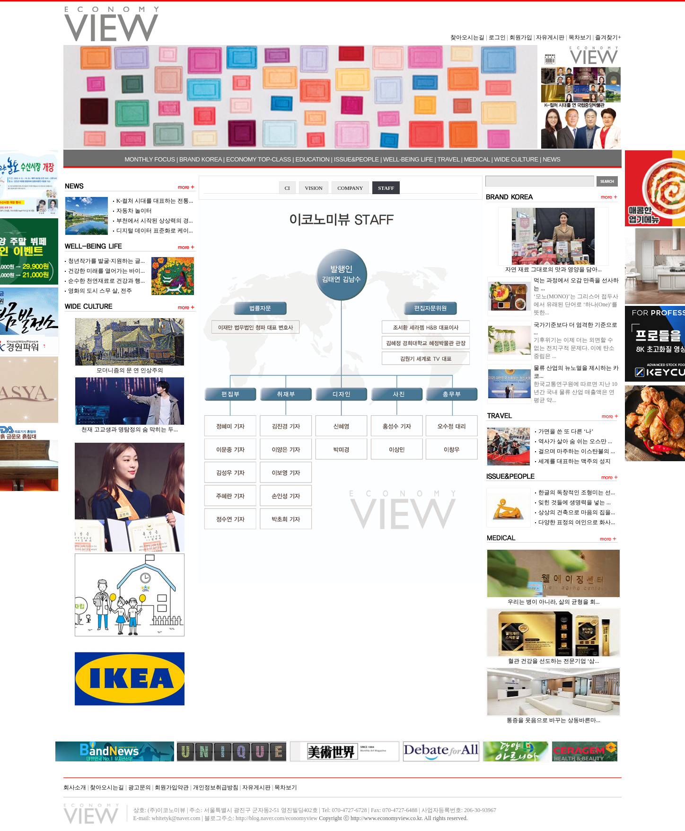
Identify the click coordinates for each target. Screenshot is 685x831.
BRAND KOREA (200, 159)
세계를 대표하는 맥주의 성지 (574, 461)
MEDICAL (477, 159)
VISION (313, 188)
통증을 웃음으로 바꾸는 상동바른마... (553, 720)
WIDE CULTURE (516, 159)
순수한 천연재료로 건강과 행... (106, 280)
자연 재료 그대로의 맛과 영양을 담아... (553, 269)
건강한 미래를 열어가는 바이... (106, 271)
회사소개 (74, 787)
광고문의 (139, 787)
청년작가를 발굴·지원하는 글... (106, 261)
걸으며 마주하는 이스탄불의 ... (576, 451)
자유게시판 (550, 37)
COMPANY (350, 188)
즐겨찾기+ (608, 37)
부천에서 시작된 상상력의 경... (154, 220)
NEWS (551, 159)
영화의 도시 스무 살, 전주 (100, 290)
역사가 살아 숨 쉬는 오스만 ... (575, 441)
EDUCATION (312, 159)
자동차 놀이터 (134, 210)
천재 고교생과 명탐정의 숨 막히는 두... (129, 429)
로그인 (497, 37)
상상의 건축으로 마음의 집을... (576, 512)
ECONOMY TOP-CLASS (258, 159)
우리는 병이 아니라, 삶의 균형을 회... (554, 602)
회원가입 (520, 37)
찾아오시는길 (467, 37)
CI (287, 188)
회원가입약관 (172, 787)
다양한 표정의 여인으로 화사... (576, 522)
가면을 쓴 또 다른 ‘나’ (565, 431)
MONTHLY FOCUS (149, 159)
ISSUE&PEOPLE (356, 159)
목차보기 (580, 37)
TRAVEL (449, 159)
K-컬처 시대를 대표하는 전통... (154, 200)
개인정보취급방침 (215, 787)
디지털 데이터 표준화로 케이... (154, 230)
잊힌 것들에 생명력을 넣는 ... (574, 502)
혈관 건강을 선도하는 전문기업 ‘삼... (553, 661)
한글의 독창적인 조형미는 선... (576, 492)
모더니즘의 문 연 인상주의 (130, 370)
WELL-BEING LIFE (408, 159)
